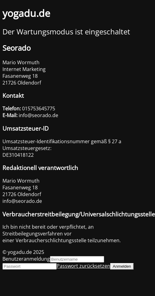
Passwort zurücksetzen (83, 265)
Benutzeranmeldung (26, 258)
